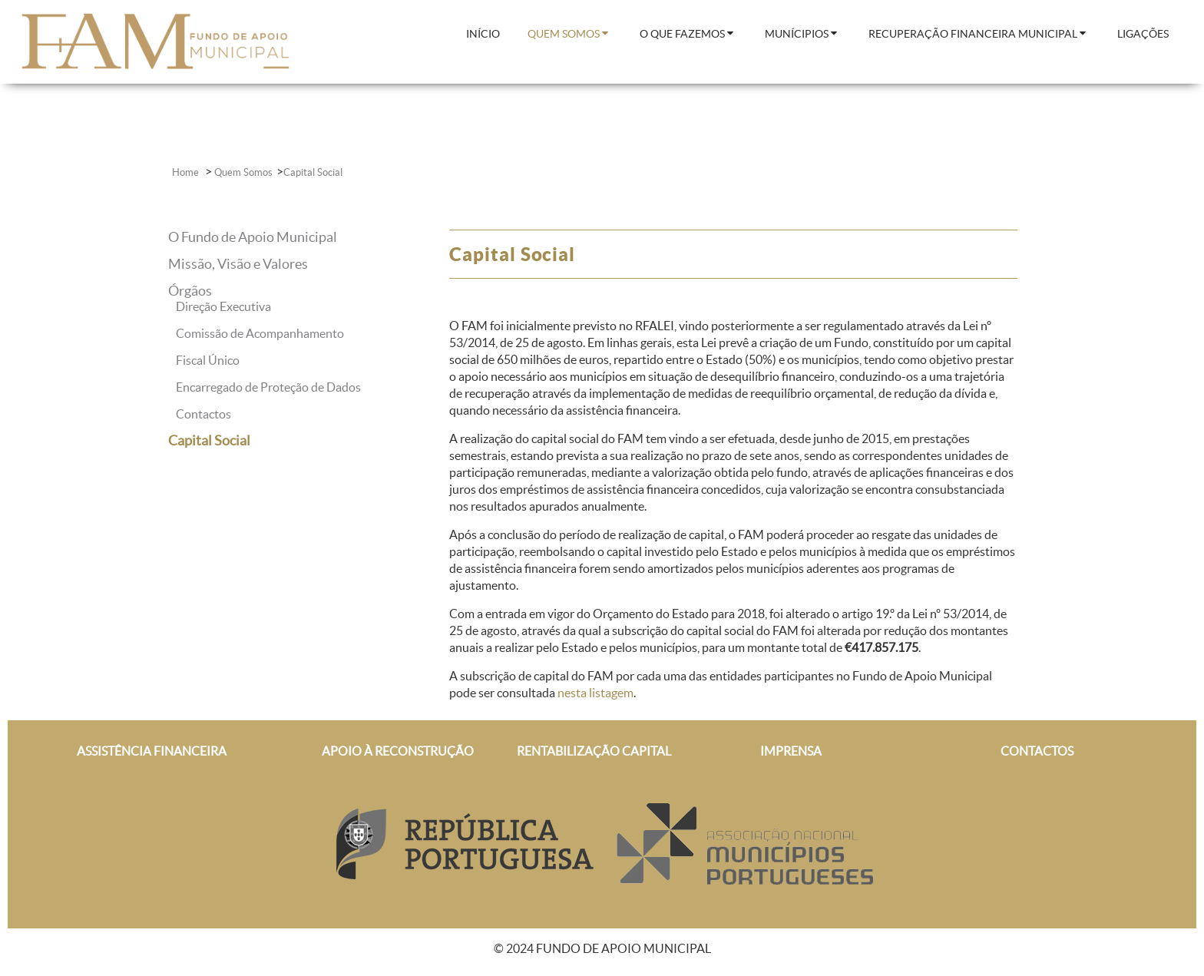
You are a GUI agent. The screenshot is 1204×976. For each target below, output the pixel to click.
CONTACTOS (1037, 751)
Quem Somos (243, 172)
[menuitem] (483, 35)
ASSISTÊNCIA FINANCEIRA (152, 751)
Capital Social (312, 172)
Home (186, 172)
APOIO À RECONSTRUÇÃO (398, 751)
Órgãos (190, 291)
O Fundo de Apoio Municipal (252, 237)
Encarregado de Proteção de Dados (268, 387)
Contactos (203, 414)
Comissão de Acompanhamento (260, 333)
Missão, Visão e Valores (238, 264)
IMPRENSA (791, 751)
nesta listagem (595, 693)
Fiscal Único (208, 360)
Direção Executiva (223, 306)
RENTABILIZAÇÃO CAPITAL (594, 751)
